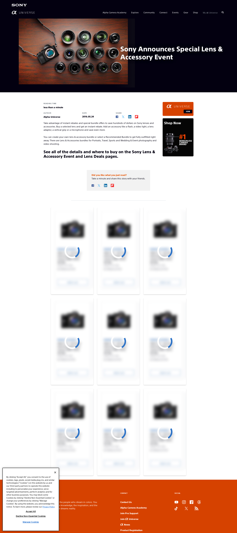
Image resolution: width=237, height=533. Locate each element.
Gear (185, 12)
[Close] (55, 472)
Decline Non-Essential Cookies (31, 516)
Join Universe (129, 518)
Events (175, 12)
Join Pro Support (129, 513)
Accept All (31, 511)
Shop (195, 12)
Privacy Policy (48, 506)
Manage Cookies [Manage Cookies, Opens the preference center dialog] (31, 522)
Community (149, 12)
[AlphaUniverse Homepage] (23, 12)
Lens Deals (94, 156)
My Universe (210, 12)
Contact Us (126, 502)
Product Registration (131, 530)
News (125, 524)
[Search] (222, 12)
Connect (163, 12)
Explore (135, 12)
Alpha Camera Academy (114, 12)
